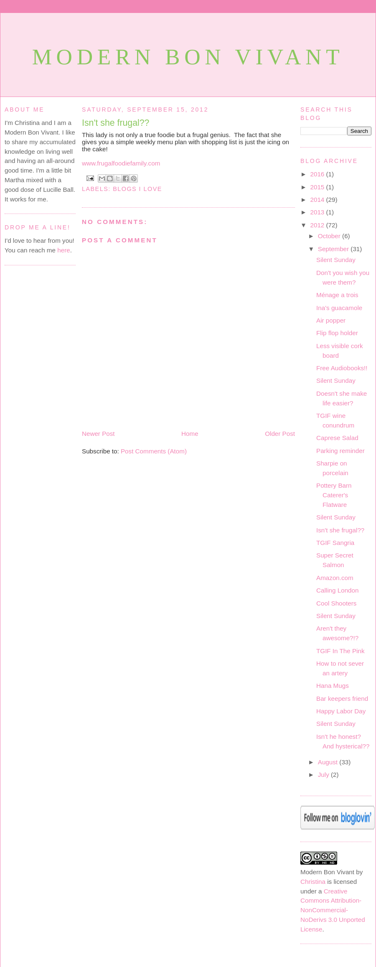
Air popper (331, 320)
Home (189, 433)
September (334, 248)
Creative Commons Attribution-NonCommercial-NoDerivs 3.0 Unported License (332, 910)
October (330, 235)
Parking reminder (340, 450)
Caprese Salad (337, 437)
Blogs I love (137, 189)
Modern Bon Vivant (188, 57)
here (63, 250)
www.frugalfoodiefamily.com (121, 163)
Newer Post (98, 433)
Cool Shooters (336, 603)
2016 (318, 174)
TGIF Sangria (335, 542)
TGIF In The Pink (340, 650)
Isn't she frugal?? (115, 123)
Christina (312, 881)
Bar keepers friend (342, 698)
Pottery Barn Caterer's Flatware (334, 495)
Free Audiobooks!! (342, 368)
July (324, 774)
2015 (318, 187)
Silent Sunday (336, 259)
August (329, 762)
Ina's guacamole (339, 307)
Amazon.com (334, 577)
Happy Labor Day (341, 711)
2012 (318, 225)
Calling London (337, 590)
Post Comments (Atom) (154, 451)
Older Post (280, 433)
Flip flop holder (337, 332)
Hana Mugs (332, 685)
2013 (318, 212)
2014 (318, 199)
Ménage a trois (337, 294)
